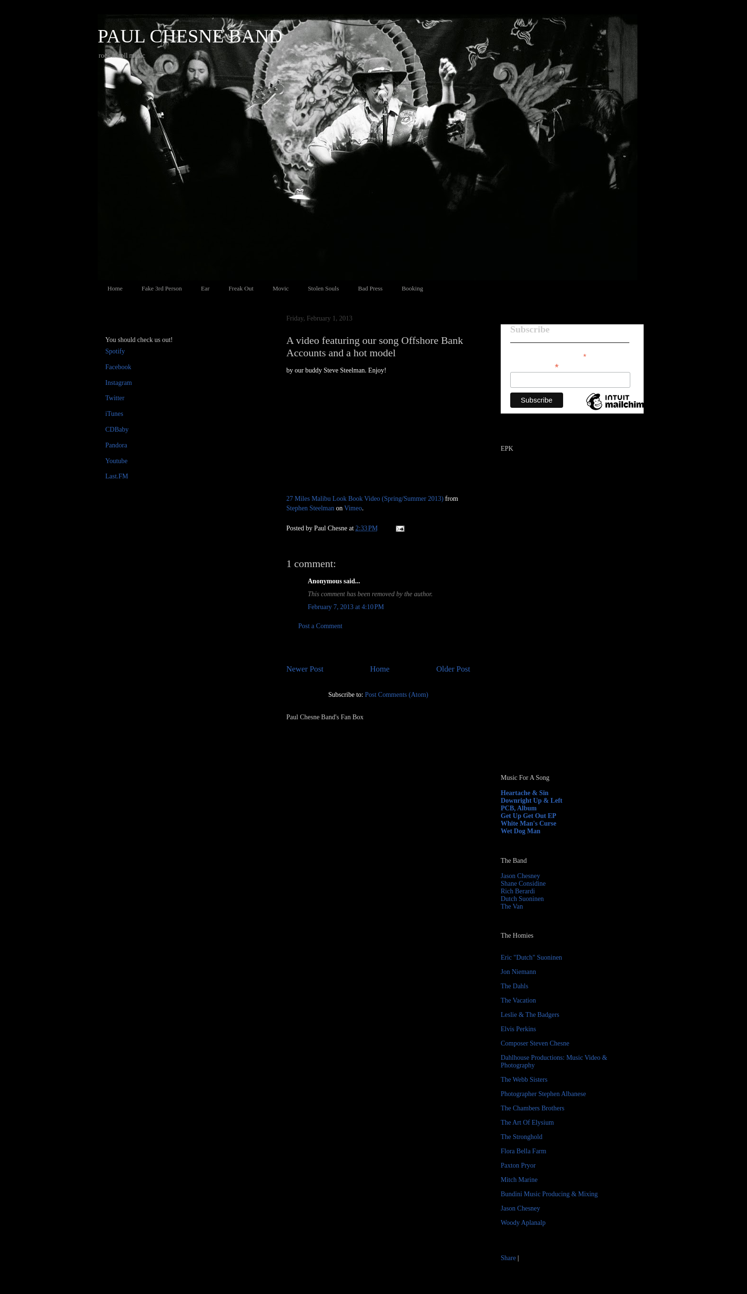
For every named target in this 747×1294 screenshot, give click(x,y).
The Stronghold (522, 1136)
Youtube (116, 461)
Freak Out (241, 288)
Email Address (534, 366)
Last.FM (116, 476)
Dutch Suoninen (522, 898)
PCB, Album (518, 808)
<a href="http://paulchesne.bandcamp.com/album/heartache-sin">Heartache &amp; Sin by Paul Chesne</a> (560, 657)
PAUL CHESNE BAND (190, 36)
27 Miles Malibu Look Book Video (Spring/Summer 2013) (365, 498)
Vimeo (353, 508)
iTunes (114, 413)
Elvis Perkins (518, 1029)
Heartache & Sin (524, 793)
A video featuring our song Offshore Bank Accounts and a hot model (374, 346)
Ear (205, 288)
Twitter (114, 398)
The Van (512, 906)
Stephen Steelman (310, 508)
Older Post (453, 668)
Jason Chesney (520, 876)
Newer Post (304, 668)
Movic (281, 288)
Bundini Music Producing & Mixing (549, 1194)
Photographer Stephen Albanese (543, 1093)
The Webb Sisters (524, 1079)
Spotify (115, 351)
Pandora (116, 445)
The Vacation (518, 1000)
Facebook (118, 367)
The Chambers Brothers (533, 1108)
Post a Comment (320, 626)
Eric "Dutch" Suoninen (531, 957)
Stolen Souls (323, 288)
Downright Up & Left (532, 800)
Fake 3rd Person (161, 288)
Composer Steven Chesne (535, 1043)
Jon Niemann (518, 971)
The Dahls (514, 986)
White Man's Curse (528, 823)
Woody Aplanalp (523, 1222)
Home (115, 288)
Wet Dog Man (520, 831)
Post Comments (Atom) (396, 694)
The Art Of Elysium (527, 1122)
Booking (412, 288)
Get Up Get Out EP (528, 815)
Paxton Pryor (518, 1165)
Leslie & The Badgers (530, 1014)
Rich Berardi (518, 891)
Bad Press (370, 288)
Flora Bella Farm (523, 1151)
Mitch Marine (519, 1179)
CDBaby (117, 429)
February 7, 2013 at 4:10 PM (346, 607)
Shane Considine (523, 883)
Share (508, 1258)
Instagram (118, 382)
